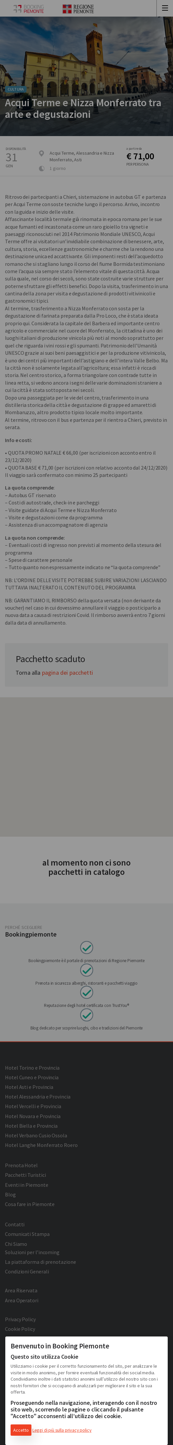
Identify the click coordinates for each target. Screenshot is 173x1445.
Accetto (21, 1430)
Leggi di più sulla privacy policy (62, 1430)
